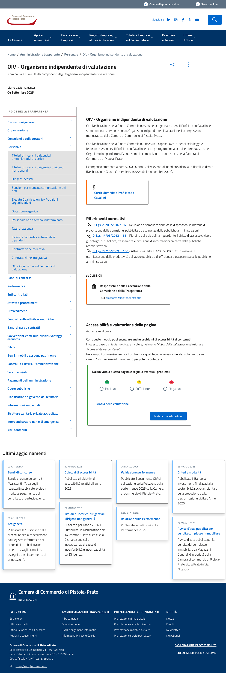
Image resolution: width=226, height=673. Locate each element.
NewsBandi (173, 635)
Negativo (175, 388)
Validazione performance (138, 472)
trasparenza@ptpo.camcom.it (123, 298)
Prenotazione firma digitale (129, 618)
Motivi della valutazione (112, 404)
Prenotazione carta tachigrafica (132, 624)
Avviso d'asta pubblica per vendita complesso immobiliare (199, 531)
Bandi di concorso (20, 472)
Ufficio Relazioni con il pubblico (27, 630)
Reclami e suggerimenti (23, 635)
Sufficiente (142, 388)
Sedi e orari (16, 618)
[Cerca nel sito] (215, 20)
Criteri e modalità (189, 472)
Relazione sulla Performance (140, 518)
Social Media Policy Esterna (196, 653)
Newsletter (173, 630)
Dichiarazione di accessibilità (195, 645)
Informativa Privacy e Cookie (78, 635)
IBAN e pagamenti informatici (79, 630)
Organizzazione (71, 624)
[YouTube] (195, 19)
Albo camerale (70, 618)
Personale (71, 54)
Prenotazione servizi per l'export (132, 635)
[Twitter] (188, 19)
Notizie (170, 618)
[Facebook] (181, 19)
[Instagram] (174, 19)
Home (11, 54)
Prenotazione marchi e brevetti (132, 630)
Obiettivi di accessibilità (80, 472)
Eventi (170, 624)
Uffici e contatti (19, 624)
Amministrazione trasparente (40, 54)
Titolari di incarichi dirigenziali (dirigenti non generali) (84, 516)
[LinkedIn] (167, 19)
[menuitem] (17, 40)
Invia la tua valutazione (168, 416)
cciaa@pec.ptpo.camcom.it (31, 666)
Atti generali (16, 523)
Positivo (110, 388)
